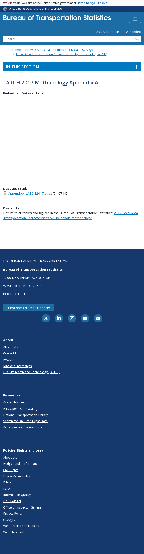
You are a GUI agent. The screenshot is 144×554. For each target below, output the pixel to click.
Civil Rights (10, 470)
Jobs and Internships (17, 366)
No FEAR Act (12, 501)
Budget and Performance (21, 464)
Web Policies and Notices (21, 526)
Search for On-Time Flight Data (25, 421)
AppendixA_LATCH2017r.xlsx (30, 193)
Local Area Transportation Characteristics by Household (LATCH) (61, 54)
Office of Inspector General (22, 507)
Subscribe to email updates (29, 308)
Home (16, 50)
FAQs (9, 360)
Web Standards (14, 532)
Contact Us (11, 353)
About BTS (10, 347)
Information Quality (17, 495)
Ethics (7, 482)
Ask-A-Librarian (109, 31)
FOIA (6, 489)
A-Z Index (133, 31)
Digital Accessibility (16, 476)
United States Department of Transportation (36, 8)
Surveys (87, 50)
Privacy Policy (12, 513)
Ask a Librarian (15, 402)
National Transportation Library (25, 415)
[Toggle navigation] (135, 19)
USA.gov (9, 520)
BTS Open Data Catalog (20, 408)
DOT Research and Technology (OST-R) (31, 372)
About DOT (11, 457)
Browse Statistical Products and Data (51, 50)
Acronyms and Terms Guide (22, 427)
